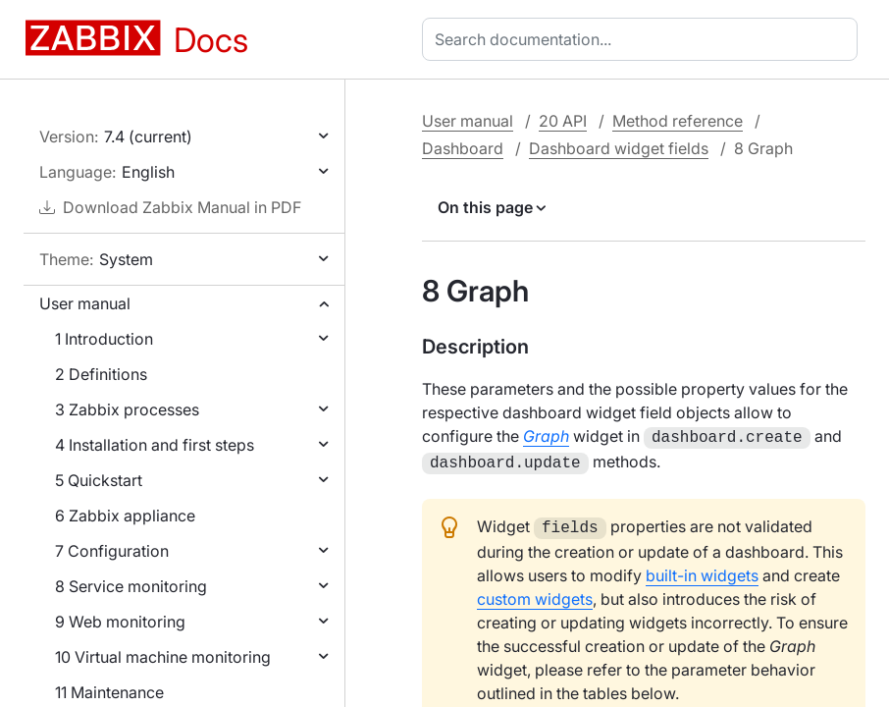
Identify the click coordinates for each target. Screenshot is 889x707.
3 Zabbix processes (127, 409)
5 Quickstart (98, 480)
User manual (85, 303)
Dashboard (462, 148)
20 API (563, 121)
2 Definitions (101, 374)
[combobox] (643, 39)
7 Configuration (112, 551)
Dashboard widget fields (618, 148)
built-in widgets (702, 569)
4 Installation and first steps (154, 445)
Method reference (677, 121)
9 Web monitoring (120, 621)
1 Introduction (104, 339)
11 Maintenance (109, 692)
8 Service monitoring (131, 586)
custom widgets (535, 593)
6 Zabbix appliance (125, 515)
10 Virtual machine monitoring (163, 657)
